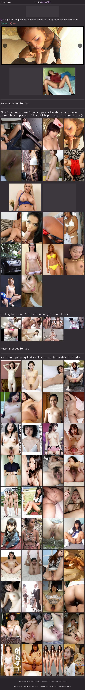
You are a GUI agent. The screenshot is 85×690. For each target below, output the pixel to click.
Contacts (18, 686)
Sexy (43, 2)
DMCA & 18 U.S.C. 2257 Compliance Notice (55, 686)
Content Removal (31, 686)
